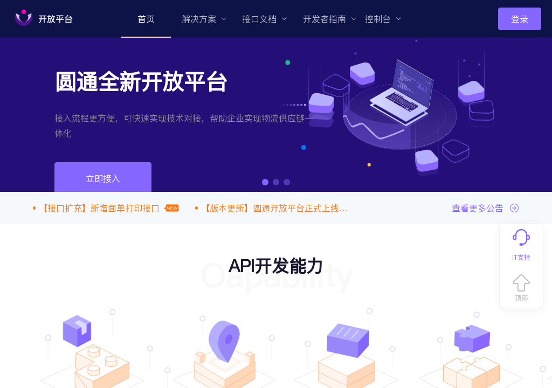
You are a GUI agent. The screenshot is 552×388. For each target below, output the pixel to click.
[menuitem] (146, 19)
